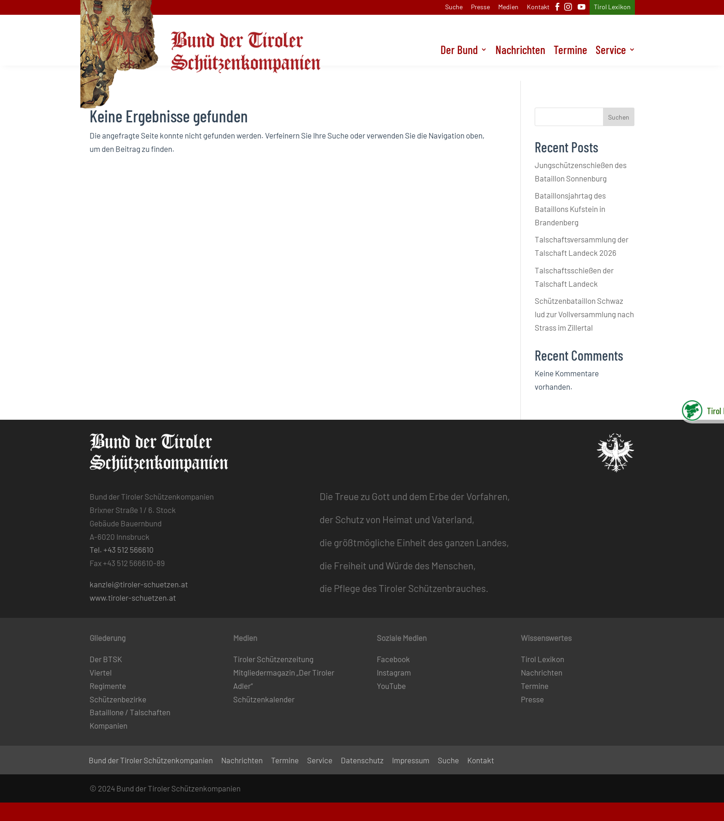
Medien (508, 7)
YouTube (391, 685)
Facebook (393, 659)
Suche (454, 7)
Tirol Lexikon (612, 7)
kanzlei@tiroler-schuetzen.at (139, 584)
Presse (480, 7)
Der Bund (457, 66)
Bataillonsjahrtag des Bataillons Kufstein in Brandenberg (570, 209)
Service (610, 66)
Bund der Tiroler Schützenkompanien (151, 761)
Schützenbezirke (118, 699)
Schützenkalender (264, 699)
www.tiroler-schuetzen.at (133, 597)
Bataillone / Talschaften (130, 712)
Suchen (618, 117)
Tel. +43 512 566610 (122, 549)
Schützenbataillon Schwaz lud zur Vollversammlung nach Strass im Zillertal (584, 314)
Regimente (108, 685)
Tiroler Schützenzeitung (273, 659)
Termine (569, 66)
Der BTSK (106, 659)
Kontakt (538, 7)
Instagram (394, 672)
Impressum (410, 761)
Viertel (101, 672)
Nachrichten (518, 66)
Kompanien (108, 725)
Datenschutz (362, 761)
